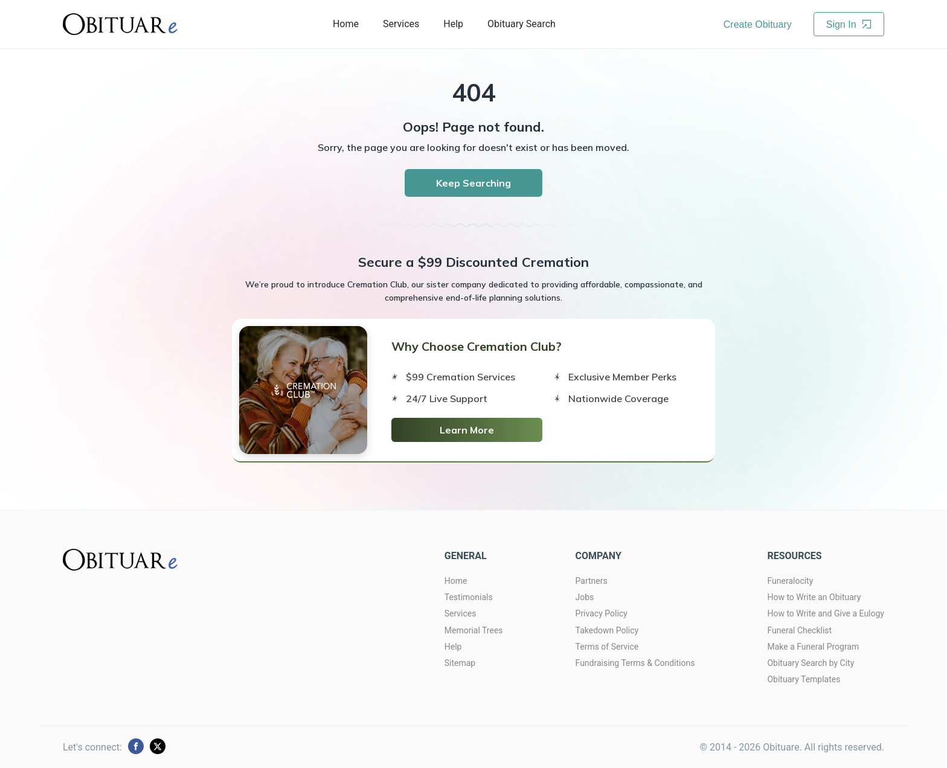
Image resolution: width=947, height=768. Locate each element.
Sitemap (460, 663)
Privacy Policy (602, 613)
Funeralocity (790, 581)
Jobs (585, 597)
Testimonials (469, 597)
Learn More (467, 430)
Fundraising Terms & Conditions (635, 663)
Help (453, 24)
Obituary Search (521, 24)
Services (401, 24)
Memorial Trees (474, 630)
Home (346, 24)
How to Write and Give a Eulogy (825, 613)
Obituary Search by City (810, 663)
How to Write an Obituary (814, 597)
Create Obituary (758, 24)
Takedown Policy (607, 630)
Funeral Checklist (799, 630)
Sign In (849, 24)
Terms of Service (607, 646)
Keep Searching (473, 183)
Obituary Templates (803, 679)
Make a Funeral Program (813, 646)
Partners (592, 581)
